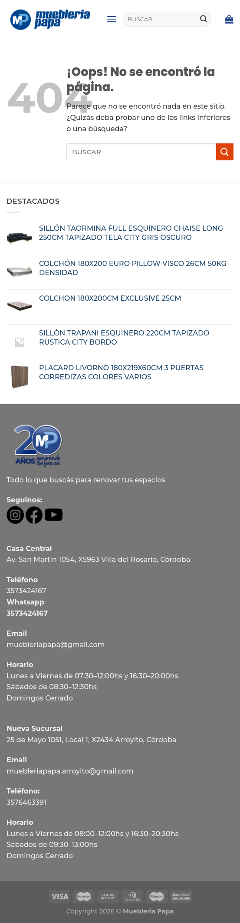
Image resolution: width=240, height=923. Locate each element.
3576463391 (26, 802)
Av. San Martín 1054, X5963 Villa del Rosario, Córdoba (98, 559)
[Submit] (203, 19)
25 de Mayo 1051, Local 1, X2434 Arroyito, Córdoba (91, 740)
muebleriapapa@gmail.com (56, 645)
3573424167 (26, 591)
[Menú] (111, 19)
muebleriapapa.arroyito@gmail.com (70, 771)
